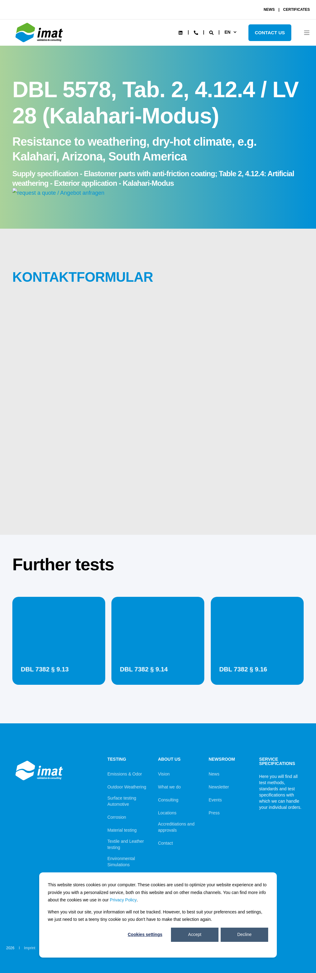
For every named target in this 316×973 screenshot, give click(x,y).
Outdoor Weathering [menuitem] (126, 786)
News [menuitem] (214, 773)
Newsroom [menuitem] (222, 759)
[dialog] (158, 915)
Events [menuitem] (215, 799)
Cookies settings (145, 934)
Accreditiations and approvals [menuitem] (176, 827)
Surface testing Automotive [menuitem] (121, 801)
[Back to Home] (40, 42)
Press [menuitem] (214, 812)
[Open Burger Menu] (307, 32)
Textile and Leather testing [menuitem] (125, 844)
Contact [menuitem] (165, 843)
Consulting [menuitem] (168, 799)
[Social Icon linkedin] (180, 33)
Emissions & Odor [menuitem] (124, 773)
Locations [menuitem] (167, 812)
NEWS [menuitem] (269, 9)
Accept (195, 934)
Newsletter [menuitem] (219, 786)
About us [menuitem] (169, 759)
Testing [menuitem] (116, 759)
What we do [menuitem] (169, 786)
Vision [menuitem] (164, 773)
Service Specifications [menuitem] (277, 761)
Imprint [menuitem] (29, 948)
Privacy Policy (123, 899)
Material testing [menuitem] (122, 830)
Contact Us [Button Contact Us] (270, 32)
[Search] (212, 32)
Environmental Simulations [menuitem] (121, 861)
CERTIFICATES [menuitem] (296, 9)
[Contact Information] (196, 32)
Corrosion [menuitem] (116, 817)
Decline (244, 934)
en (227, 32)
